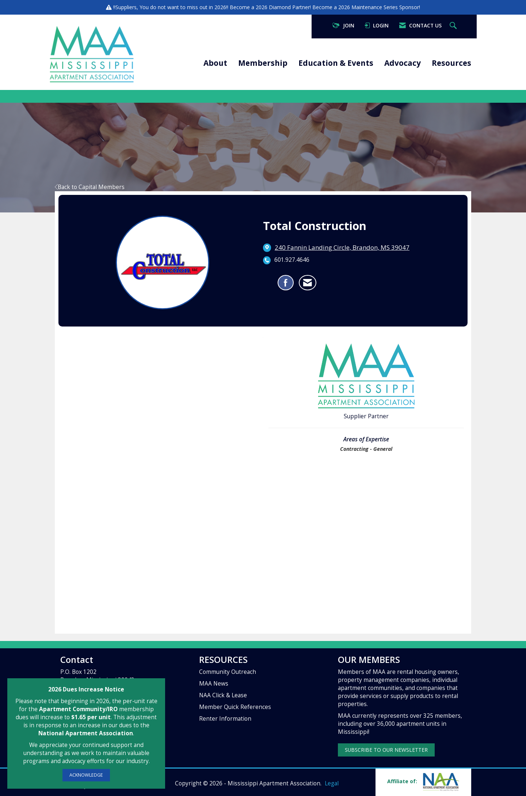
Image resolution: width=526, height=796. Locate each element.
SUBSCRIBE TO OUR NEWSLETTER (386, 749)
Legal (332, 783)
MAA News (213, 683)
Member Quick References (235, 707)
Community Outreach (227, 672)
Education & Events (335, 63)
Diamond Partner (289, 7)
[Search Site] (454, 26)
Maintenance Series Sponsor (385, 7)
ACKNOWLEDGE (86, 775)
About (215, 63)
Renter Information (225, 719)
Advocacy (402, 63)
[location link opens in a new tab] (342, 247)
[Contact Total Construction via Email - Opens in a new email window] (307, 282)
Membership (262, 63)
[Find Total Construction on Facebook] (286, 282)
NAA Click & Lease (223, 695)
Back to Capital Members (90, 187)
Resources (451, 63)
